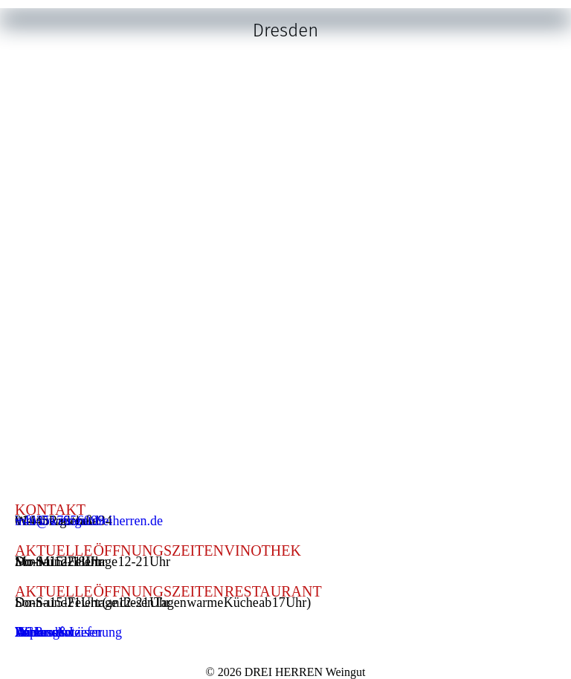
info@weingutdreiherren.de (89, 520)
